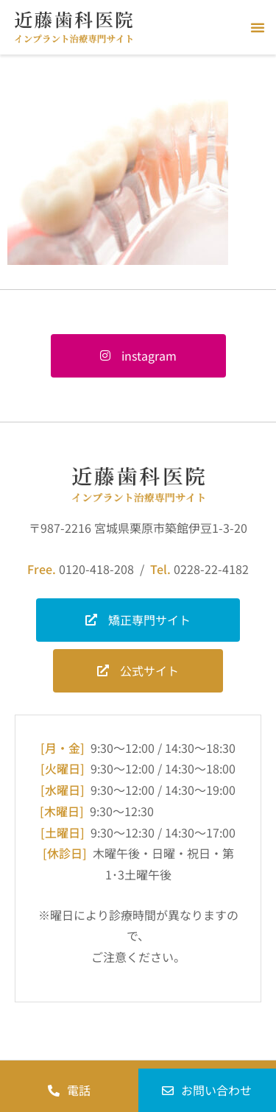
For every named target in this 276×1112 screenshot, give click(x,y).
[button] (258, 27)
